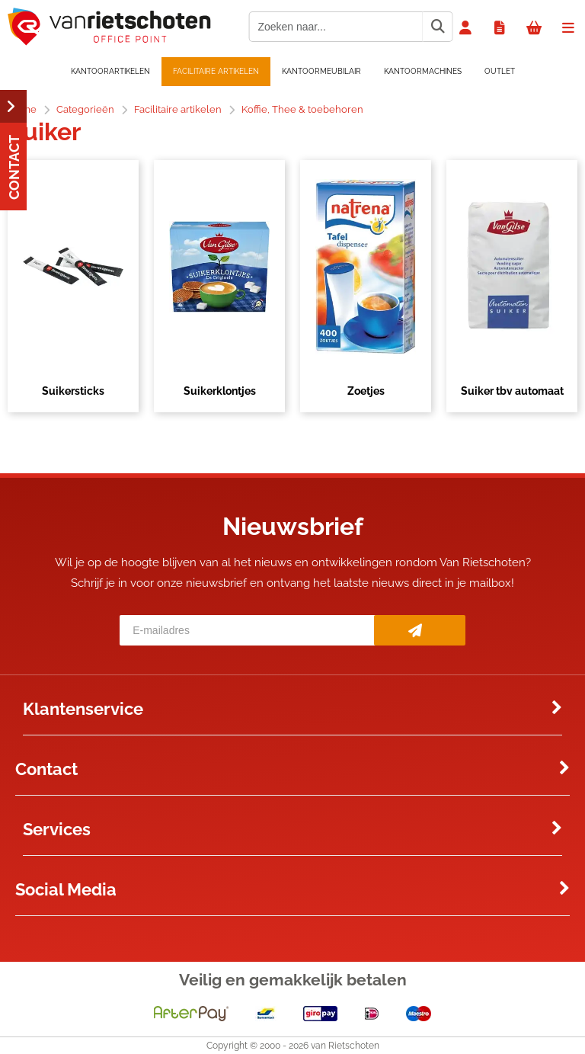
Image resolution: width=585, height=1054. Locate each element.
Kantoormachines (423, 71)
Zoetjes (366, 391)
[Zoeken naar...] (437, 26)
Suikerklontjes (220, 391)
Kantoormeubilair (321, 71)
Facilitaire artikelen (216, 71)
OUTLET (499, 71)
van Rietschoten (345, 1045)
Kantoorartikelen (110, 71)
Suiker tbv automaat (512, 391)
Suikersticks (73, 391)
